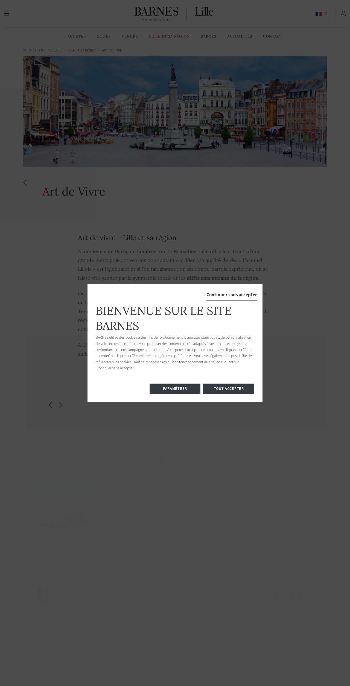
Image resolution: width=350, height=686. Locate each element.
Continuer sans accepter (231, 295)
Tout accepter (229, 388)
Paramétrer (175, 388)
